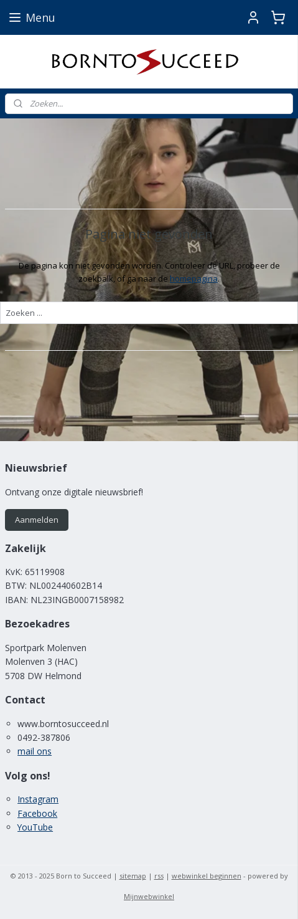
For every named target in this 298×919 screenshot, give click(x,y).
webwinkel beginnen (206, 875)
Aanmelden (36, 519)
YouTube (35, 827)
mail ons (34, 751)
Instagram (37, 799)
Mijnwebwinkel (149, 896)
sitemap (132, 875)
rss (159, 875)
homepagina (194, 278)
